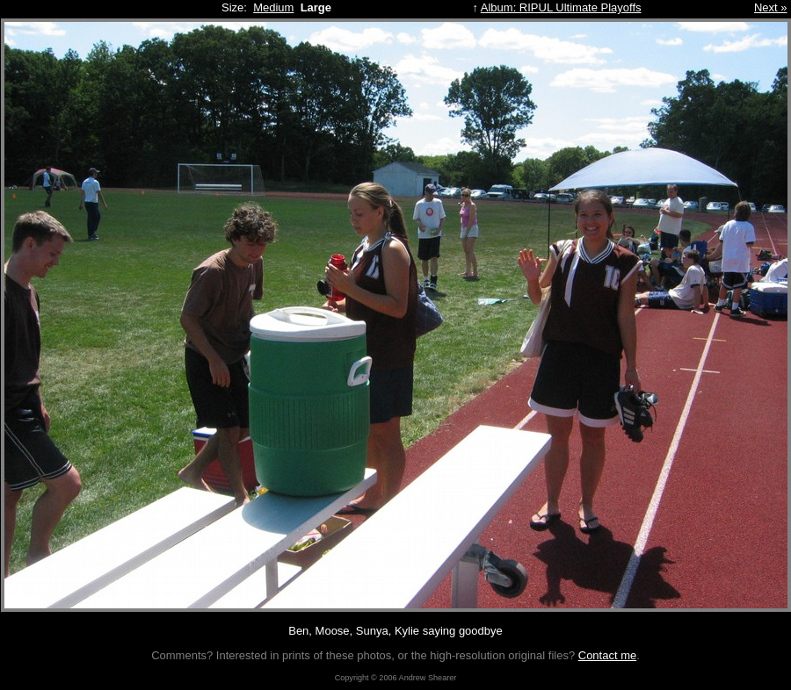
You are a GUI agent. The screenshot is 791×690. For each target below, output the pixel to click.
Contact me (607, 655)
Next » (770, 7)
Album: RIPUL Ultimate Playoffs (561, 7)
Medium (273, 7)
